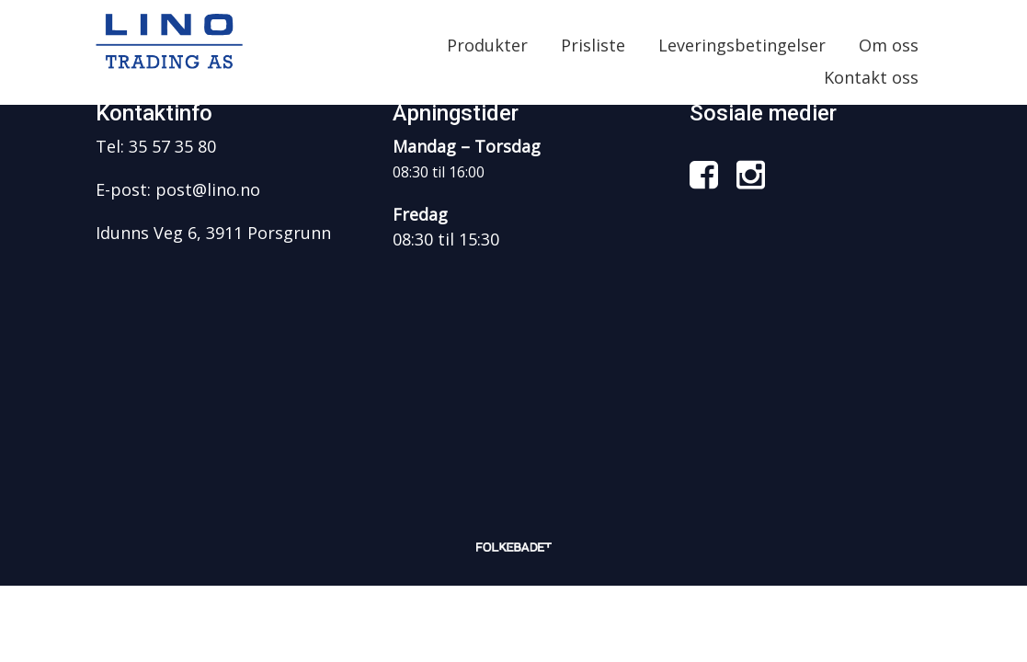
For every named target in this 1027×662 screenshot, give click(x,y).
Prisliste (593, 45)
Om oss (889, 45)
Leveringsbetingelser (742, 45)
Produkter (487, 45)
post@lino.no (207, 189)
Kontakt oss (871, 77)
